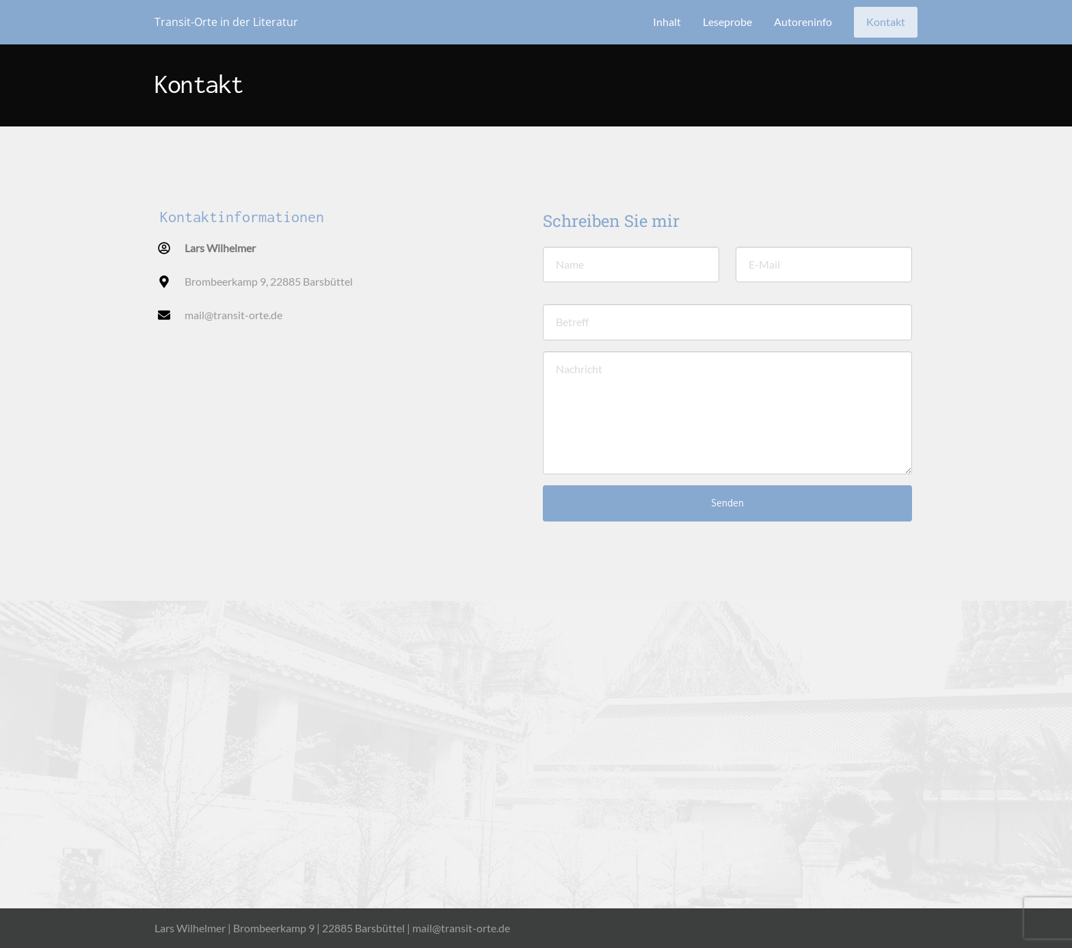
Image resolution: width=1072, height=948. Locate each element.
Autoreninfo (803, 21)
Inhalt (667, 21)
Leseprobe (727, 21)
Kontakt (885, 21)
